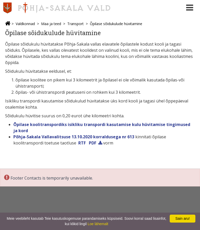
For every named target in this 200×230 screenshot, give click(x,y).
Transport (75, 23)
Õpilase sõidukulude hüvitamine (116, 23)
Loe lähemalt (98, 224)
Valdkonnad (25, 23)
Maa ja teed (51, 23)
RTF (82, 143)
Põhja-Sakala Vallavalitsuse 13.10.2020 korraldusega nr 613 (73, 137)
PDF (92, 143)
